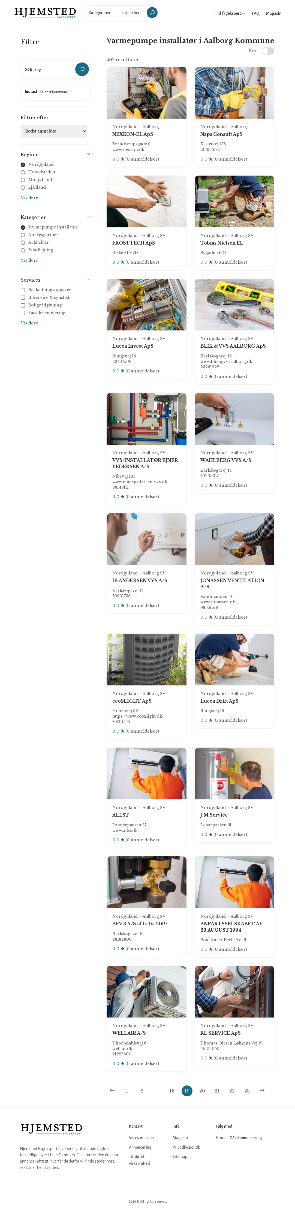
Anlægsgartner (43, 234)
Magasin (273, 13)
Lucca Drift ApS (219, 701)
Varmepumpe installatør (53, 227)
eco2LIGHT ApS (132, 701)
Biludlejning (40, 250)
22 (232, 1091)
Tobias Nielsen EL (221, 243)
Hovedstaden (41, 172)
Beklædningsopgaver (46, 289)
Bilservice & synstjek (46, 297)
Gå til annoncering (246, 1138)
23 (247, 1091)
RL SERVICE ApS (220, 1033)
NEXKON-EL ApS (132, 134)
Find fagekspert (229, 13)
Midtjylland (40, 179)
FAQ (255, 13)
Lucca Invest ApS (132, 346)
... (157, 1091)
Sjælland (37, 187)
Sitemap (180, 1156)
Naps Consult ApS (221, 134)
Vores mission (141, 1138)
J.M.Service (214, 815)
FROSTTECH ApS (133, 243)
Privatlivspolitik (186, 1147)
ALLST (120, 815)
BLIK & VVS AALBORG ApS (233, 346)
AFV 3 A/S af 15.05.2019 (139, 923)
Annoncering (140, 1147)
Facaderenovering (43, 312)
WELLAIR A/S (129, 1033)
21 (217, 1091)
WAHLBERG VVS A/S (225, 460)
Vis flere (29, 197)
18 (172, 1091)
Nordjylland (41, 164)
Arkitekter (38, 242)
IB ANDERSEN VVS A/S (139, 580)
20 (202, 1091)
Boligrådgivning (42, 305)
